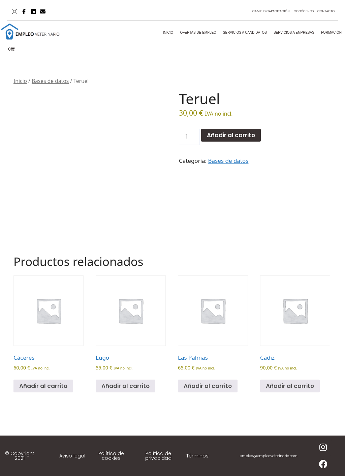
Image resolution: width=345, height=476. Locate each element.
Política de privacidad (158, 456)
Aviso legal (72, 455)
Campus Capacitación (255, 11)
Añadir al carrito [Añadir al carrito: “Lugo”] (125, 386)
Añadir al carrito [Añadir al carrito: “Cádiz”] (290, 386)
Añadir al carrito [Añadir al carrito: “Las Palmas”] (208, 386)
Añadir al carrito (231, 135)
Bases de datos (50, 81)
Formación (331, 32)
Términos (197, 455)
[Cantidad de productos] (189, 137)
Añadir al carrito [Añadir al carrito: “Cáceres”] (43, 386)
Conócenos (295, 11)
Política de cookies (111, 456)
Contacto (323, 11)
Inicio (168, 32)
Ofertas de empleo (198, 32)
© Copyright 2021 (19, 456)
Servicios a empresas (294, 32)
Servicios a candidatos (245, 32)
